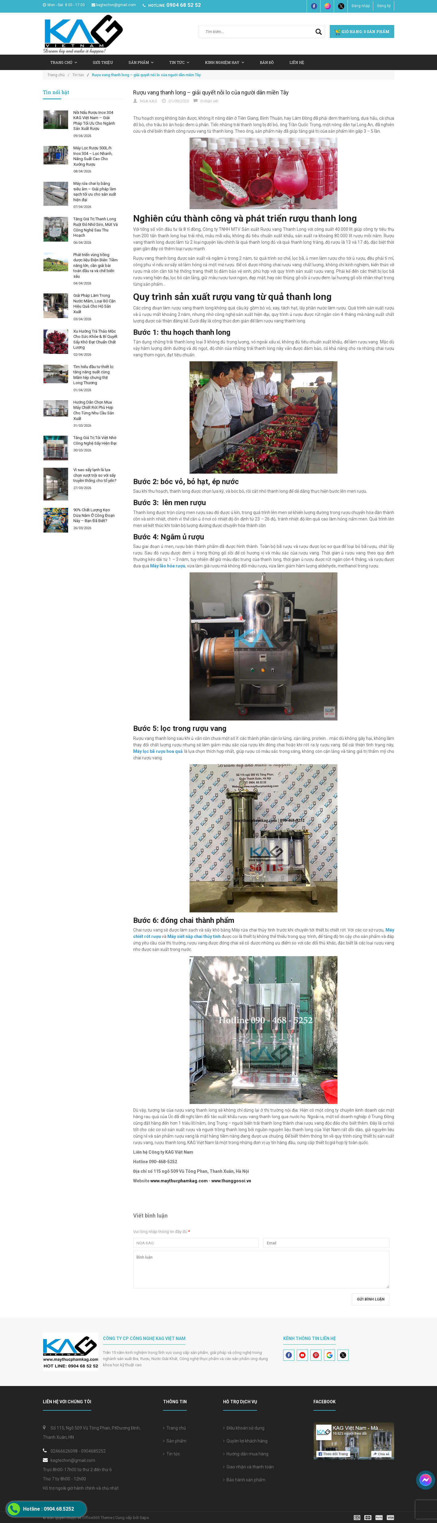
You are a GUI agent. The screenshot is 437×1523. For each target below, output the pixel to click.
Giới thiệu (103, 62)
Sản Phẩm (141, 62)
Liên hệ (296, 62)
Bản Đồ (267, 62)
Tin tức (179, 62)
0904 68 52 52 (183, 5)
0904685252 (93, 1451)
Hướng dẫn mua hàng (245, 1453)
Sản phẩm (174, 1440)
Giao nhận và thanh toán (248, 1466)
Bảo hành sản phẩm (244, 1479)
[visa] (374, 1517)
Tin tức (171, 1453)
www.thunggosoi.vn (231, 1180)
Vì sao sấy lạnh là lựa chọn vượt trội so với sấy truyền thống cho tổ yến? (94, 475)
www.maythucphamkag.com (179, 1180)
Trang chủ (63, 62)
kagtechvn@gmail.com (114, 5)
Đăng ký (384, 6)
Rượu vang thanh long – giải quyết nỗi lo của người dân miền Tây (211, 92)
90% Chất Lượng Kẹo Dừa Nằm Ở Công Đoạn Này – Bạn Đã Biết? (94, 515)
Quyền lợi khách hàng (245, 1440)
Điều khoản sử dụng (243, 1427)
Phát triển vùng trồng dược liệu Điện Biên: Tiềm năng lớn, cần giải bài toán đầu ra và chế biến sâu (95, 265)
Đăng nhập (361, 6)
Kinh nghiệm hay (224, 62)
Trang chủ (174, 1427)
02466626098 (64, 1451)
